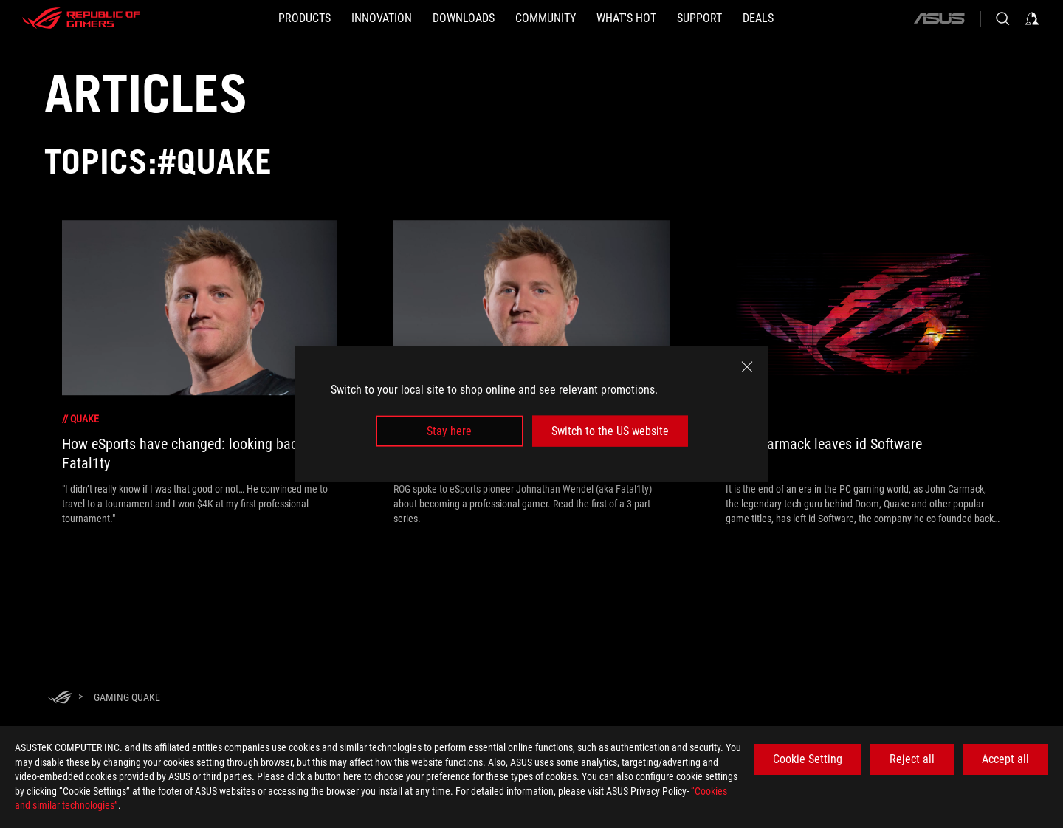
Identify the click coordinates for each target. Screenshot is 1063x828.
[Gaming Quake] (127, 697)
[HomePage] (60, 698)
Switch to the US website (610, 431)
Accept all (1005, 759)
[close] (747, 366)
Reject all (912, 759)
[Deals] (758, 18)
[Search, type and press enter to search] (1002, 18)
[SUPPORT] (699, 18)
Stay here (449, 431)
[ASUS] (939, 18)
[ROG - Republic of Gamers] (81, 18)
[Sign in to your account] (1032, 18)
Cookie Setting (807, 759)
